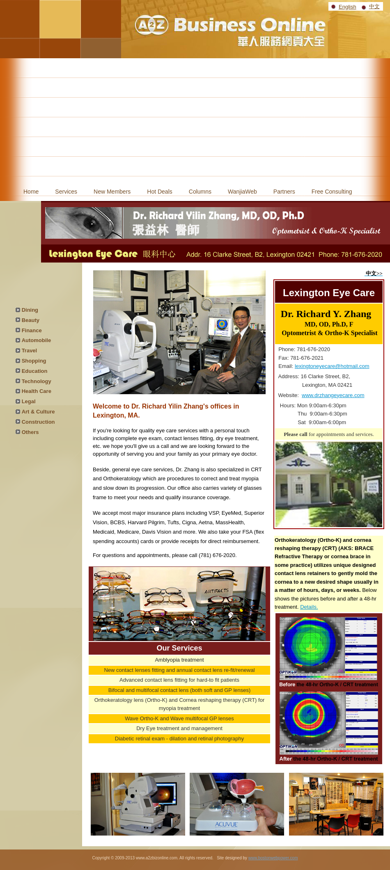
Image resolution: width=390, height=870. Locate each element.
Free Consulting (332, 191)
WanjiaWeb (242, 191)
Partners (284, 191)
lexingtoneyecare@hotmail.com (332, 366)
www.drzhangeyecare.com (333, 395)
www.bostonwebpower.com (273, 858)
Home (31, 191)
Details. (309, 607)
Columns (200, 191)
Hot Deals (159, 191)
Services (66, 191)
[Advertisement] (195, 119)
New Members (112, 191)
